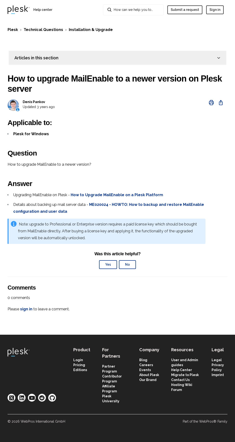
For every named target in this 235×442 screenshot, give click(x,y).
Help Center (181, 370)
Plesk (13, 29)
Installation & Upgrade (91, 29)
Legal (217, 360)
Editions (80, 370)
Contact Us (180, 380)
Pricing (79, 365)
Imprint (218, 375)
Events (145, 370)
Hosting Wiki (181, 385)
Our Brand (148, 380)
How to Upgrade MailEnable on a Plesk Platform (117, 195)
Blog (143, 360)
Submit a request (185, 10)
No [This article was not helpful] (127, 264)
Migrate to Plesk (185, 375)
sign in (26, 309)
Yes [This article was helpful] (108, 264)
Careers (146, 365)
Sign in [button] (214, 10)
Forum (176, 390)
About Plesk (149, 375)
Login (78, 360)
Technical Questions (43, 29)
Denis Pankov (34, 102)
